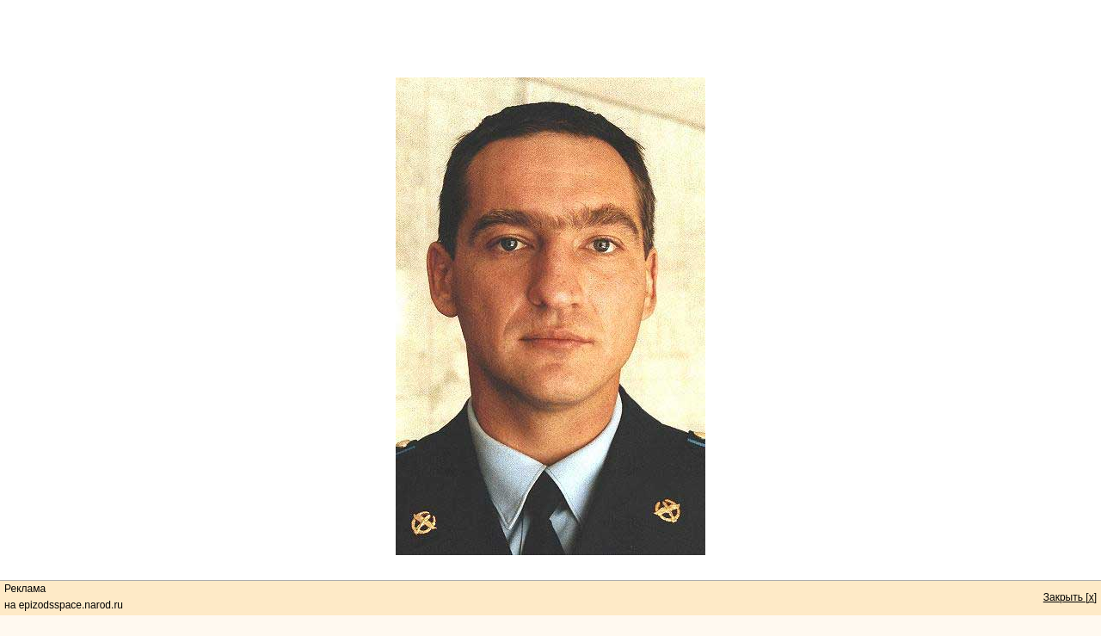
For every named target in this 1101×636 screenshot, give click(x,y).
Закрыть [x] (1070, 597)
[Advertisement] (550, 38)
